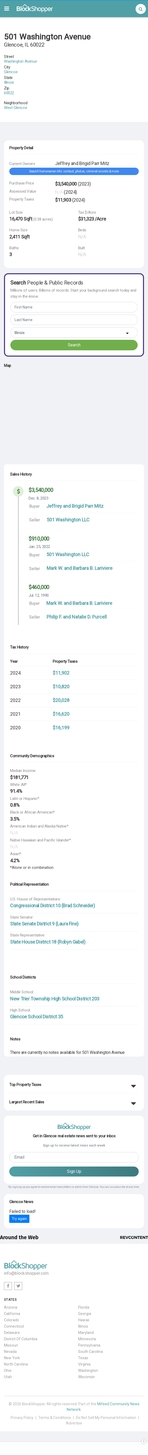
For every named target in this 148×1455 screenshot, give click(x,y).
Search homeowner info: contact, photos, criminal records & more (74, 171)
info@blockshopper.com (26, 1273)
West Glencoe (15, 107)
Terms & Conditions (54, 1418)
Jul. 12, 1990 (39, 595)
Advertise (74, 1423)
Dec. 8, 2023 (38, 498)
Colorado (11, 1320)
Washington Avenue (20, 61)
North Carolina (16, 1364)
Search (74, 344)
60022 (9, 93)
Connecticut (14, 1326)
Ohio (8, 1370)
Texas (83, 1358)
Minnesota (87, 1339)
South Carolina (90, 1351)
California (12, 1314)
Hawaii (83, 1320)
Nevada (10, 1351)
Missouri (11, 1345)
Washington (88, 1370)
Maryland (86, 1333)
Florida (83, 1307)
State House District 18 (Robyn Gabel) (47, 942)
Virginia (84, 1364)
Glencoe (10, 71)
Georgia (84, 1314)
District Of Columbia (20, 1339)
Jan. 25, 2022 (39, 546)
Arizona (10, 1307)
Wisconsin (86, 1377)
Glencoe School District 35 (36, 1016)
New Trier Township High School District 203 (54, 998)
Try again (19, 1219)
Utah (8, 1377)
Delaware (12, 1333)
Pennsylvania (89, 1345)
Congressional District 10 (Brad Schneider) (52, 905)
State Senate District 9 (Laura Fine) (44, 923)
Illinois (9, 82)
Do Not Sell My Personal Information (106, 1418)
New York (12, 1358)
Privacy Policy (22, 1418)
